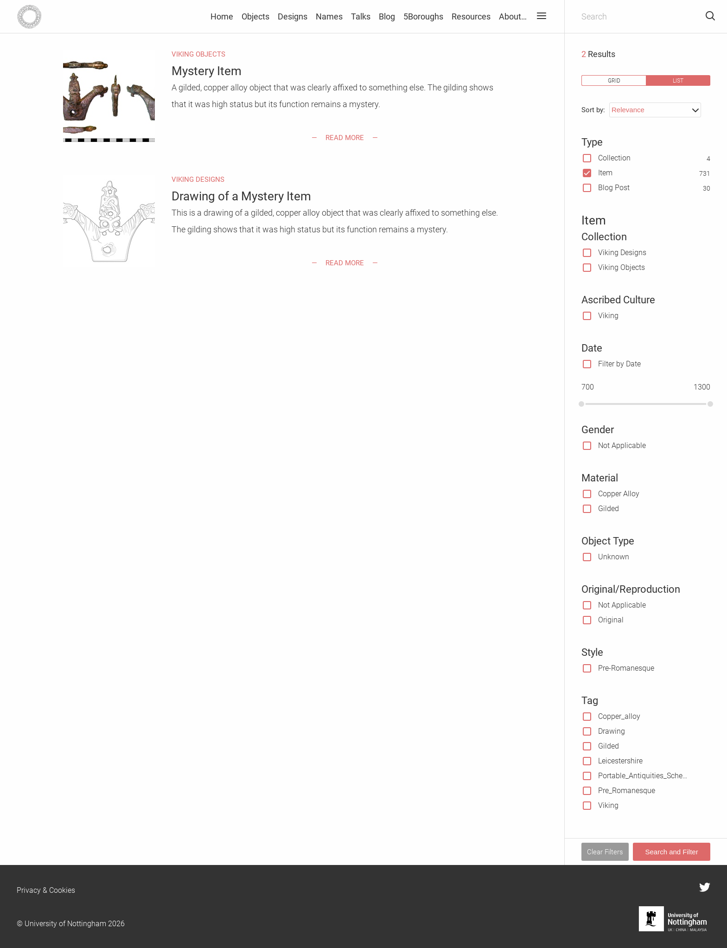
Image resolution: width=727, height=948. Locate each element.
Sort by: (593, 110)
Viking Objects (621, 267)
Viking (608, 315)
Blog (387, 16)
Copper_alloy (619, 716)
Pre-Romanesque (626, 668)
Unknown (613, 556)
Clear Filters (605, 852)
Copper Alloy (618, 493)
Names (329, 16)
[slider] (581, 404)
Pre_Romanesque (626, 790)
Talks (360, 16)
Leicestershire (620, 760)
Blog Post (614, 187)
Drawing (611, 731)
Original (611, 619)
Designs (292, 16)
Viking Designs (622, 252)
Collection (614, 158)
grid (614, 80)
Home (221, 16)
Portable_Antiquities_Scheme (643, 775)
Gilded (608, 508)
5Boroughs (423, 16)
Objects (255, 16)
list (678, 80)
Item (605, 172)
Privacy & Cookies (46, 890)
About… (513, 16)
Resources (471, 16)
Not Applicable (622, 445)
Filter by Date (619, 363)
